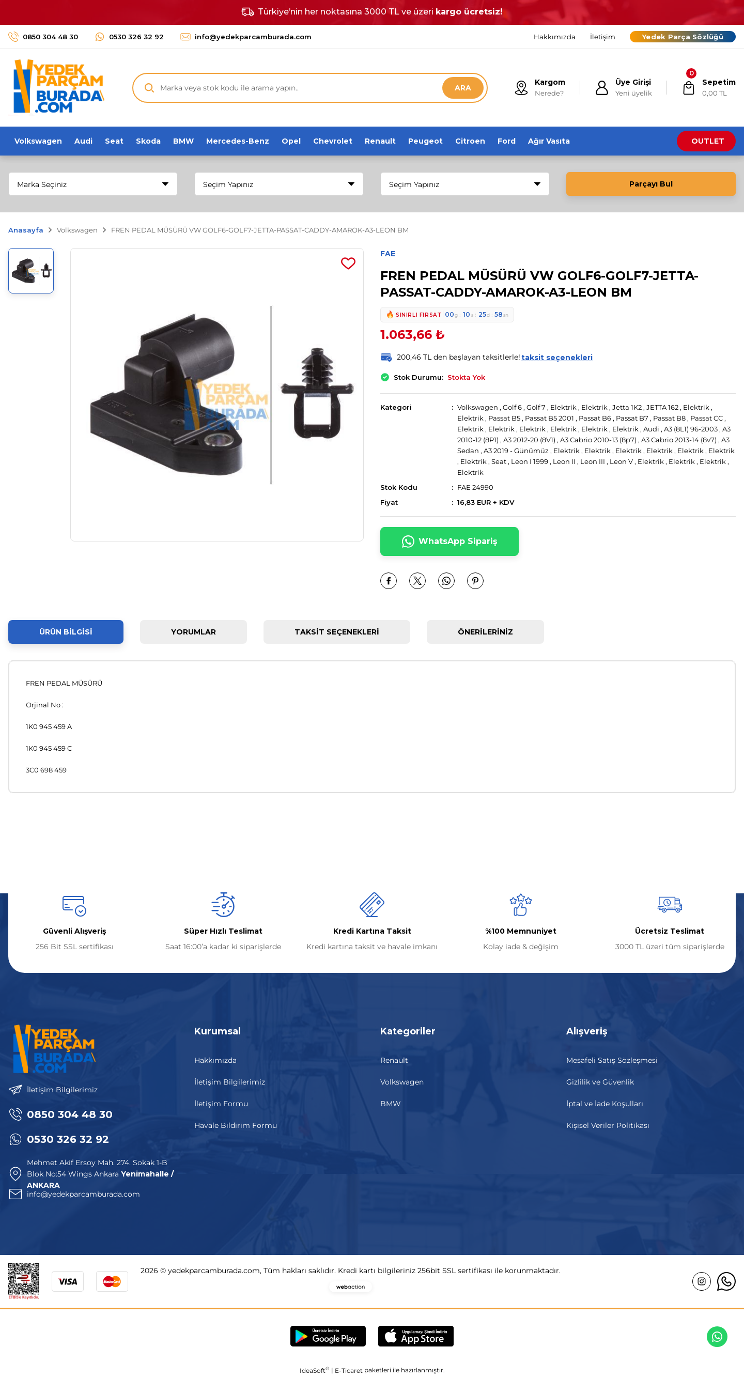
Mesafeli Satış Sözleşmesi (612, 1060)
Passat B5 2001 (549, 418)
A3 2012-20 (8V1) (529, 440)
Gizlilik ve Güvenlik (600, 1082)
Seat (498, 461)
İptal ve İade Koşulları (604, 1103)
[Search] (310, 88)
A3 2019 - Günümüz (517, 450)
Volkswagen (477, 407)
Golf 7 (536, 407)
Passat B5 (504, 418)
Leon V (621, 461)
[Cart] (708, 87)
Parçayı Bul (651, 184)
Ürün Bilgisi (65, 632)
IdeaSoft (314, 1370)
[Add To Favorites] (348, 263)
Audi (651, 429)
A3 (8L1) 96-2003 (691, 429)
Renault (394, 1060)
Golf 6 (512, 407)
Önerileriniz (485, 632)
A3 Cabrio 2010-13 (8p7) (598, 440)
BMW (390, 1103)
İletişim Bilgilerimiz (229, 1082)
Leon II (564, 461)
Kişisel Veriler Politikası (607, 1125)
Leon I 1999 (529, 461)
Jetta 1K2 (627, 407)
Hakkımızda (215, 1060)
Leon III (592, 461)
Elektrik (563, 407)
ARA (463, 87)
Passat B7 (632, 418)
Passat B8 (669, 418)
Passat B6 (595, 418)
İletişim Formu (221, 1103)
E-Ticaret (349, 1370)
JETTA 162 (662, 407)
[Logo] (56, 87)
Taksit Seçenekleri (337, 632)
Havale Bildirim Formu (235, 1125)
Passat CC (706, 418)
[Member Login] (623, 87)
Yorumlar (193, 632)
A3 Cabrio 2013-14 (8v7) (679, 440)
